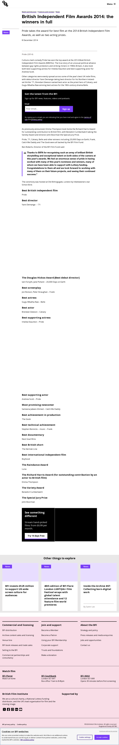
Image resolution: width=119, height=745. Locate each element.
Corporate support (49, 645)
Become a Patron (49, 635)
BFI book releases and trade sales (17, 645)
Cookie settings (85, 737)
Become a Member (49, 630)
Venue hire (7, 640)
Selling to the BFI (10, 650)
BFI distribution (9, 630)
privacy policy (36, 119)
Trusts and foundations (52, 650)
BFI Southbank (48, 675)
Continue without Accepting (108, 731)
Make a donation (48, 655)
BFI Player (7, 675)
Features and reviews (46, 12)
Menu (111, 4)
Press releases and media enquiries (97, 635)
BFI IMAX (85, 675)
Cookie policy (22, 724)
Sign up (66, 109)
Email (42, 107)
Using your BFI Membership (54, 640)
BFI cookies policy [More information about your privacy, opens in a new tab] (27, 740)
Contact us (85, 645)
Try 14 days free (36, 535)
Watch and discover (29, 12)
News (58, 12)
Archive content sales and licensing (18, 635)
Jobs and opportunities (91, 640)
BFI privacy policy (8, 724)
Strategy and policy (89, 630)
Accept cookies (102, 737)
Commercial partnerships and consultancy (15, 656)
